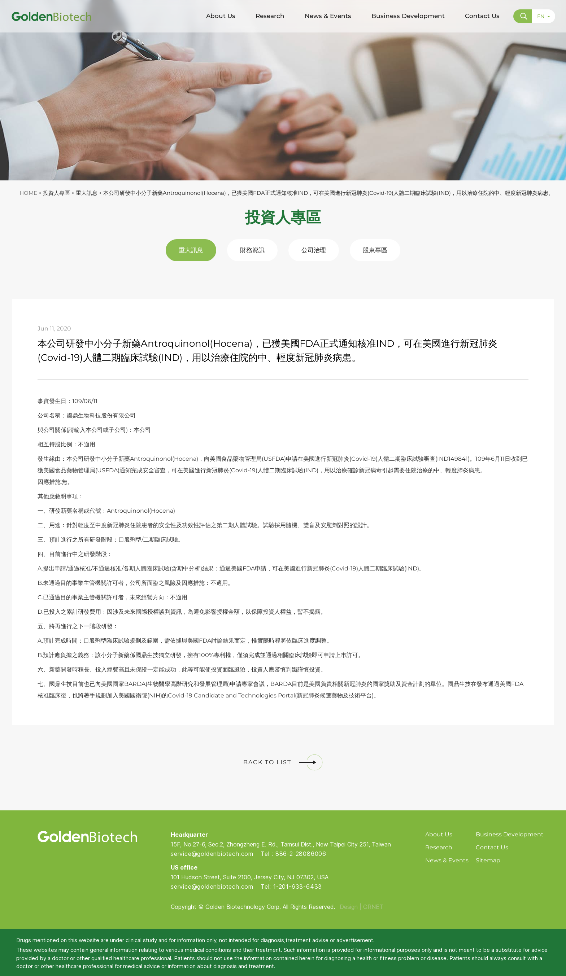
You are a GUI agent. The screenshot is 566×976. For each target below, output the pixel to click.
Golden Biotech (87, 836)
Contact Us (492, 847)
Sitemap (488, 860)
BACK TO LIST (283, 762)
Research (438, 847)
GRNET (373, 906)
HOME (28, 192)
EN (543, 16)
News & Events (447, 860)
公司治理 (313, 250)
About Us (438, 834)
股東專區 (375, 250)
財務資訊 (252, 250)
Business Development (510, 834)
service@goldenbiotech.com (212, 853)
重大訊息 (191, 250)
